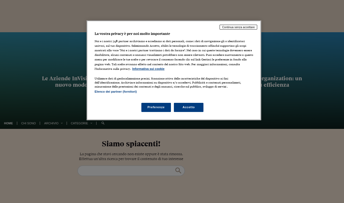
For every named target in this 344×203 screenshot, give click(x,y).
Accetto (188, 107)
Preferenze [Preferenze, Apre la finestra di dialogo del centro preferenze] (156, 107)
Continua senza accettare (238, 27)
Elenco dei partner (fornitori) (116, 91)
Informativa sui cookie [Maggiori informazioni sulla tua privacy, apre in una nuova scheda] (148, 68)
